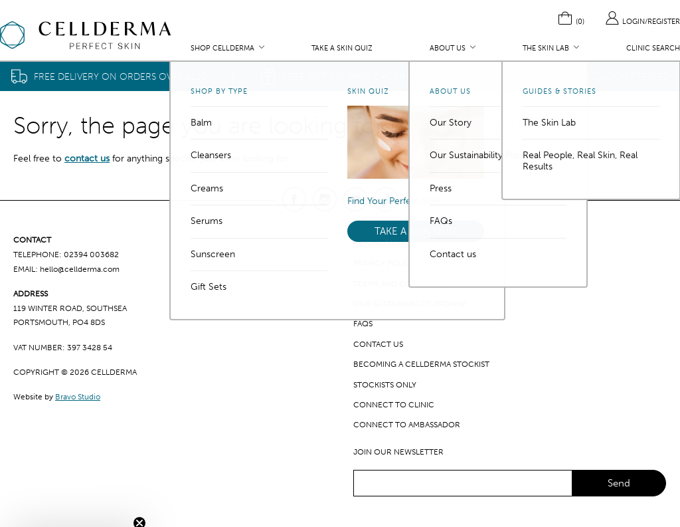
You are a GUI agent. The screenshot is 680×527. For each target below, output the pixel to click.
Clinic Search (653, 49)
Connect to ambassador (406, 424)
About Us (448, 49)
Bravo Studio (77, 396)
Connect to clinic (393, 404)
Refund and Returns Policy (412, 243)
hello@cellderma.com (80, 269)
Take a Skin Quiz (342, 49)
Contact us (378, 344)
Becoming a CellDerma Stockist (421, 364)
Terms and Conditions (401, 283)
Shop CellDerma (222, 49)
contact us (87, 158)
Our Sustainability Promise (410, 303)
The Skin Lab (546, 49)
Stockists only (384, 384)
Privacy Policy (384, 263)
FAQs (363, 323)
